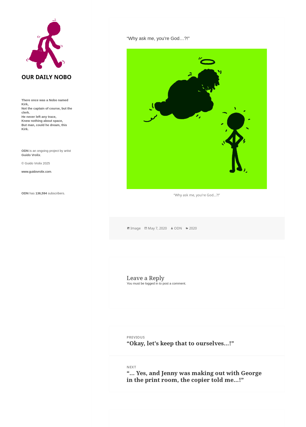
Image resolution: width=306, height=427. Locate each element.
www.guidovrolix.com (36, 171)
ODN (178, 228)
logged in (151, 283)
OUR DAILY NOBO (46, 77)
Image (135, 228)
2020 (193, 228)
